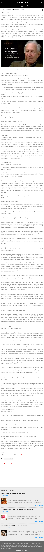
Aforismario (22, 2)
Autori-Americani (8, 459)
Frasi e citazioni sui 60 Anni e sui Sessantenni (14, 525)
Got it (26, 550)
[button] (42, 10)
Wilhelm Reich (39, 454)
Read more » (39, 505)
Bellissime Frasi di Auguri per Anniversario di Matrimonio (17, 509)
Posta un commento (7, 463)
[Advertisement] (22, 475)
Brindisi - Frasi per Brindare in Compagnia (13, 493)
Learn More (19, 550)
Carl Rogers (32, 454)
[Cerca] (42, 3)
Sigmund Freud (24, 454)
